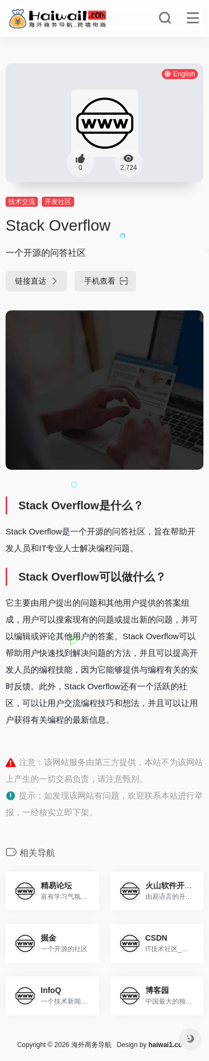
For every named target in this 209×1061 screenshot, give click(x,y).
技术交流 (21, 202)
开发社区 (58, 202)
